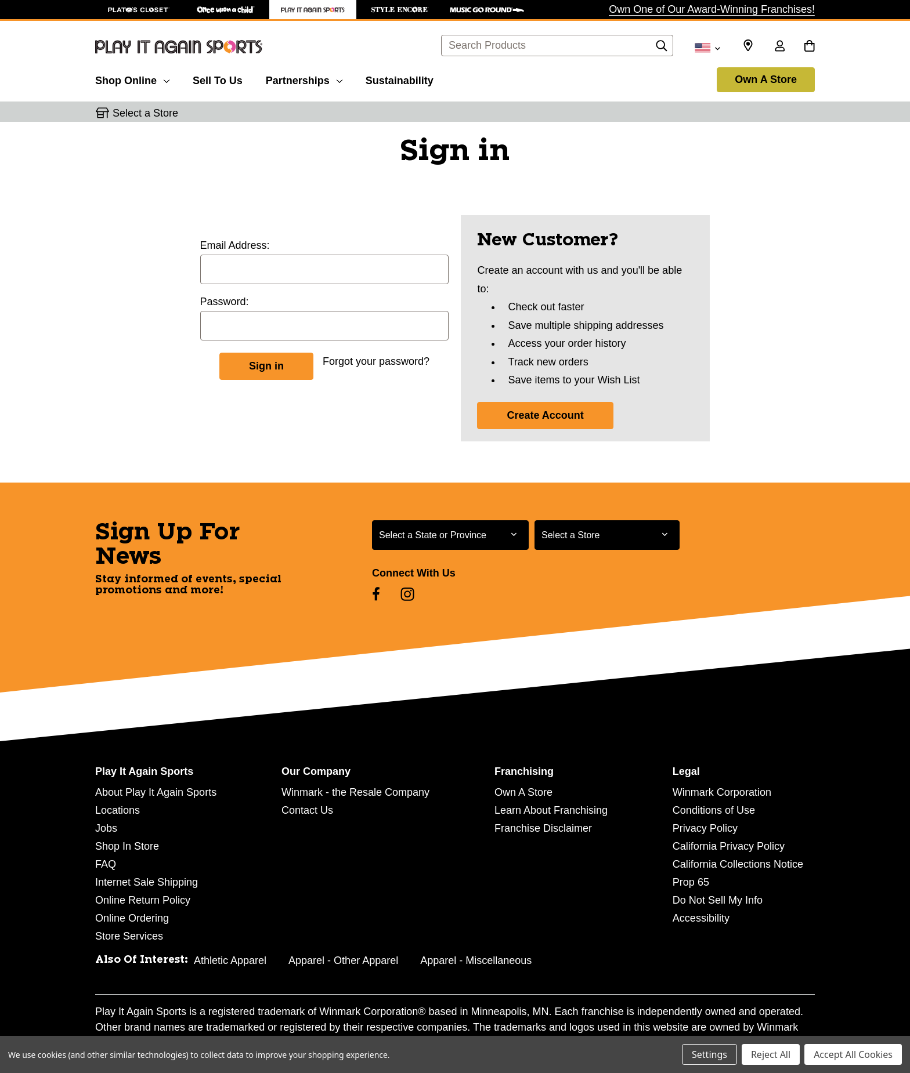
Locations (117, 810)
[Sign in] (779, 47)
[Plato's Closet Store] (138, 9)
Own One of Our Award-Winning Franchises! (712, 9)
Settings (709, 1054)
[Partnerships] (304, 78)
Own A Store (766, 79)
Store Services (129, 936)
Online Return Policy (142, 900)
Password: (224, 301)
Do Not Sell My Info (718, 900)
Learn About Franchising (551, 810)
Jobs (106, 828)
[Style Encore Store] (399, 9)
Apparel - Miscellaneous (476, 960)
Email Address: (235, 245)
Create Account (545, 415)
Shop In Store (127, 846)
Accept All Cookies (853, 1054)
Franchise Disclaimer (543, 828)
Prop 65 (691, 882)
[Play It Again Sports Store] (312, 9)
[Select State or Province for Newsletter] (450, 535)
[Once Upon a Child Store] (225, 9)
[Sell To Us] (217, 78)
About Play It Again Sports (155, 792)
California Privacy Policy (729, 846)
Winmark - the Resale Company (355, 792)
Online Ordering (132, 918)
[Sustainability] (399, 78)
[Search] (661, 49)
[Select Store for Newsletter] (607, 535)
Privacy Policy (705, 828)
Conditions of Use (714, 810)
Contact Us (307, 810)
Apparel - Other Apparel (343, 960)
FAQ (105, 864)
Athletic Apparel (230, 960)
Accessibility (701, 918)
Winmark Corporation (722, 792)
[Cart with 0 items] (809, 47)
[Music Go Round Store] (486, 9)
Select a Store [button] (145, 113)
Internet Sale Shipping (146, 882)
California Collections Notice (738, 864)
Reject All (770, 1054)
